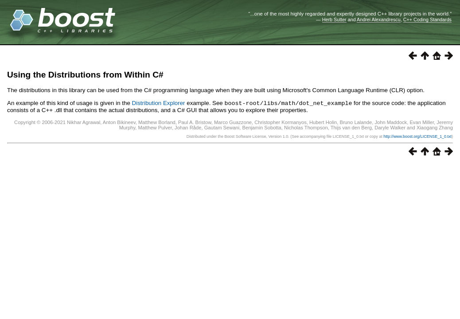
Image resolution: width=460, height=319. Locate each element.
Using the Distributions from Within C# (85, 74)
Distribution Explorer (158, 103)
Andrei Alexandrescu (379, 19)
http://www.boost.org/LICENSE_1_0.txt (417, 136)
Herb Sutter (334, 19)
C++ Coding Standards (427, 19)
